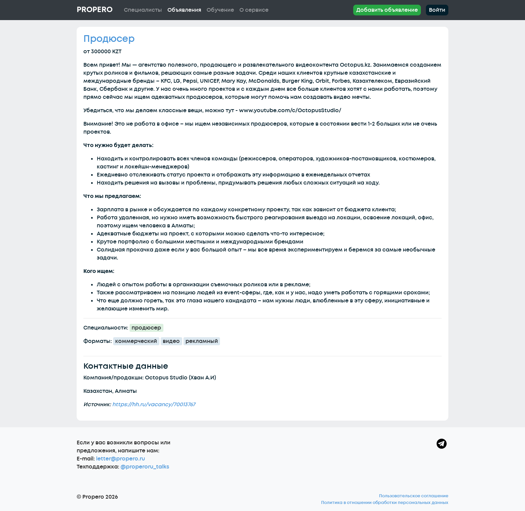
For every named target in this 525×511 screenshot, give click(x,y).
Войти (437, 10)
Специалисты (143, 10)
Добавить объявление (387, 10)
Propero (94, 9)
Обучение (220, 10)
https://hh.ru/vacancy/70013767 (153, 404)
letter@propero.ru (120, 458)
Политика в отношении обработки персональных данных (384, 503)
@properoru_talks (145, 466)
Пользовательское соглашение (413, 496)
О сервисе (254, 10)
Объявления (184, 10)
